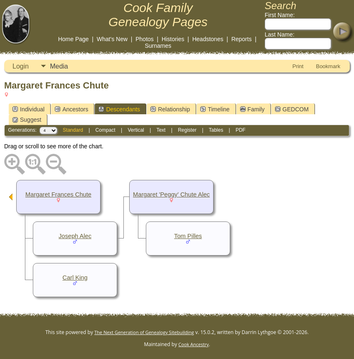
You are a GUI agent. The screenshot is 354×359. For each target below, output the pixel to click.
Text (160, 130)
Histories (173, 39)
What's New (112, 39)
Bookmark (328, 66)
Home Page (73, 39)
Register (187, 130)
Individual (28, 109)
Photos (144, 39)
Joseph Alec (75, 236)
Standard (73, 130)
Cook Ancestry (193, 344)
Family (252, 109)
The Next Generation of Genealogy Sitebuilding (144, 332)
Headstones (208, 39)
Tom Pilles (188, 236)
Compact (106, 130)
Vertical (136, 130)
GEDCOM (292, 109)
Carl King (74, 277)
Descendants (119, 109)
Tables (216, 130)
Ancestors (71, 109)
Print (298, 66)
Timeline (214, 109)
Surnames (158, 45)
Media (59, 66)
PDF (241, 130)
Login (20, 66)
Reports (241, 39)
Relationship (170, 109)
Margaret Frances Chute (58, 194)
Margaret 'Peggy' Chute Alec (171, 194)
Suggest (26, 119)
